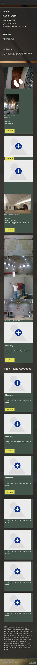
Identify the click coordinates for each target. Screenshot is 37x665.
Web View (32, 663)
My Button (10, 130)
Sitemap (11, 660)
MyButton (10, 158)
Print (4, 660)
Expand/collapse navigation (18, 2)
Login (34, 660)
